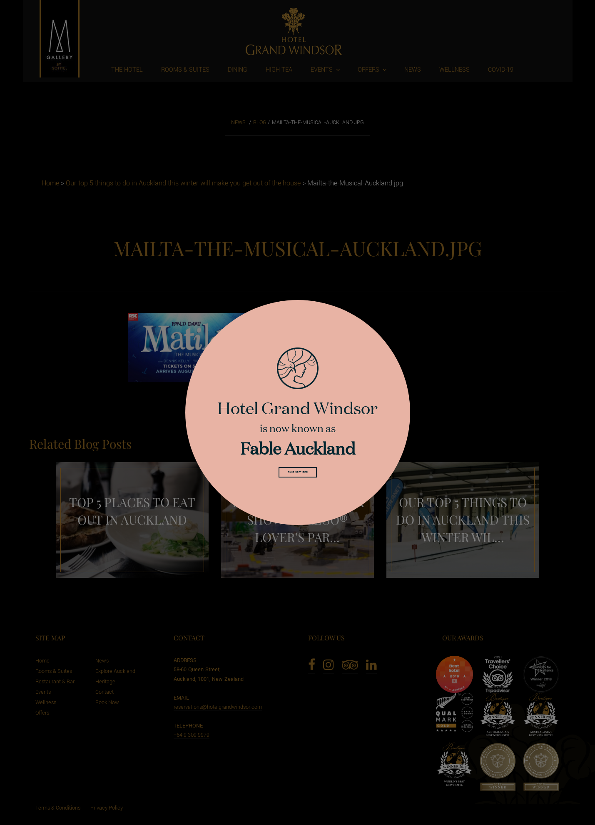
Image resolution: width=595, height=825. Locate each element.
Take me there (298, 474)
